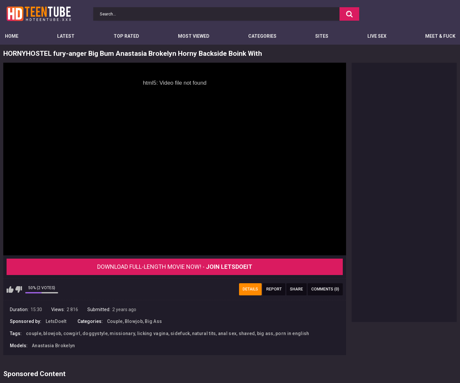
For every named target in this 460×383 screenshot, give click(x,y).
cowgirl (71, 333)
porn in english (292, 333)
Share (296, 289)
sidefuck (180, 333)
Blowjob (134, 321)
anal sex (227, 333)
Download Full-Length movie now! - (174, 266)
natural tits (204, 333)
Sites (321, 36)
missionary (122, 333)
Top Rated (126, 36)
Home (11, 36)
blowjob (52, 333)
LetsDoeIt (56, 321)
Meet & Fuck (440, 36)
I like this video (10, 289)
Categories (262, 36)
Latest (66, 36)
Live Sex (376, 36)
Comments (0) (325, 289)
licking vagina (152, 333)
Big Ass (153, 321)
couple (33, 333)
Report (274, 289)
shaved (247, 333)
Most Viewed (193, 36)
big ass (265, 333)
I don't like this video (18, 289)
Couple (115, 321)
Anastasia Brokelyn (53, 345)
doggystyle (95, 333)
